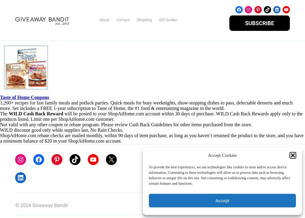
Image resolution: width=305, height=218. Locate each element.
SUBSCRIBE (259, 23)
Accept (222, 200)
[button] (293, 155)
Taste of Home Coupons (24, 97)
